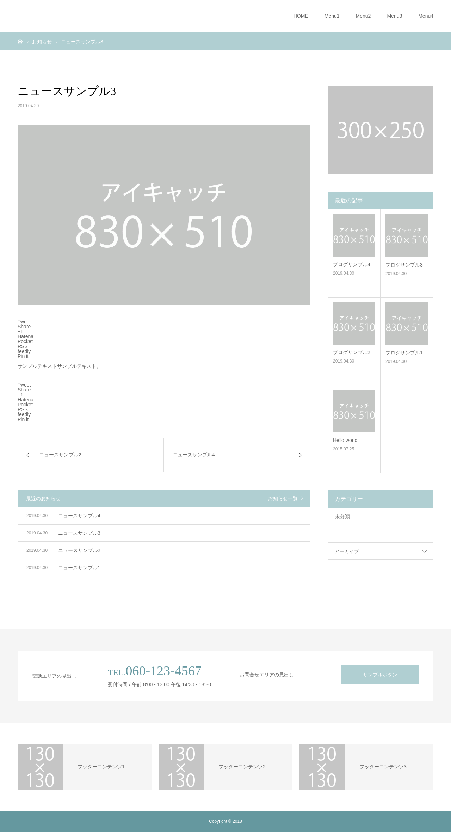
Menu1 (332, 16)
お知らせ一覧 (283, 498)
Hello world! (346, 440)
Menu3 (394, 16)
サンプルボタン (380, 674)
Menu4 (425, 16)
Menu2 (363, 16)
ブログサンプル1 (404, 352)
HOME (301, 16)
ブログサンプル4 (351, 264)
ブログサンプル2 (351, 352)
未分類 (342, 516)
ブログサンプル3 (404, 265)
